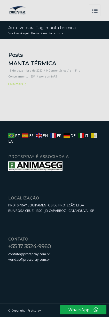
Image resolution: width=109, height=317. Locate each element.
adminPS (51, 76)
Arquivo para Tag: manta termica (42, 27)
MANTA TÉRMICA (32, 63)
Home (35, 33)
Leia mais (18, 84)
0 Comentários (56, 70)
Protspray (34, 310)
